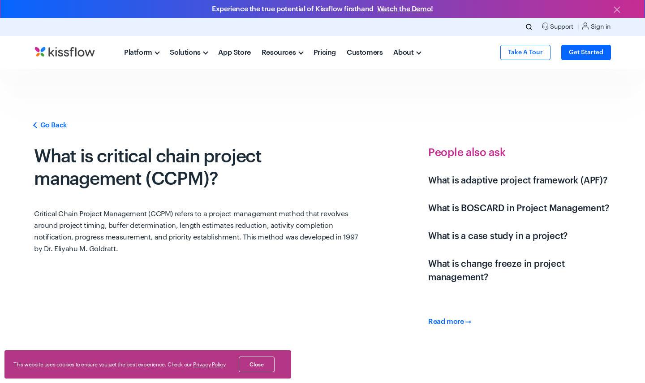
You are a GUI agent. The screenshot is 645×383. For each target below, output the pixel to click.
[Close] (616, 10)
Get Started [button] (586, 52)
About (407, 52)
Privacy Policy (209, 364)
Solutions (189, 52)
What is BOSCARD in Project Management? (518, 208)
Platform (142, 52)
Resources (283, 52)
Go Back (50, 125)
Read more (449, 321)
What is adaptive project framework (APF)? (517, 180)
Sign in (596, 26)
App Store (234, 52)
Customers (365, 52)
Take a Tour (525, 52)
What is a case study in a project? (498, 236)
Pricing (325, 52)
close (256, 364)
